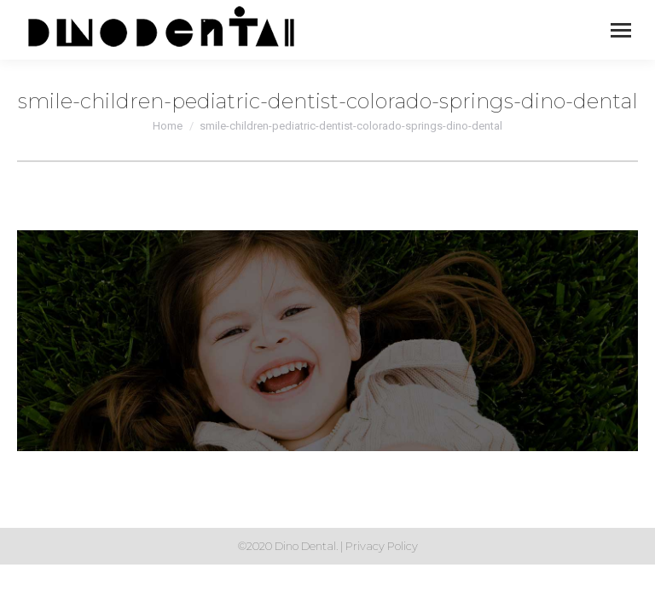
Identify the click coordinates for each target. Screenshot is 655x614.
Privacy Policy (381, 546)
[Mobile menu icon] (621, 30)
